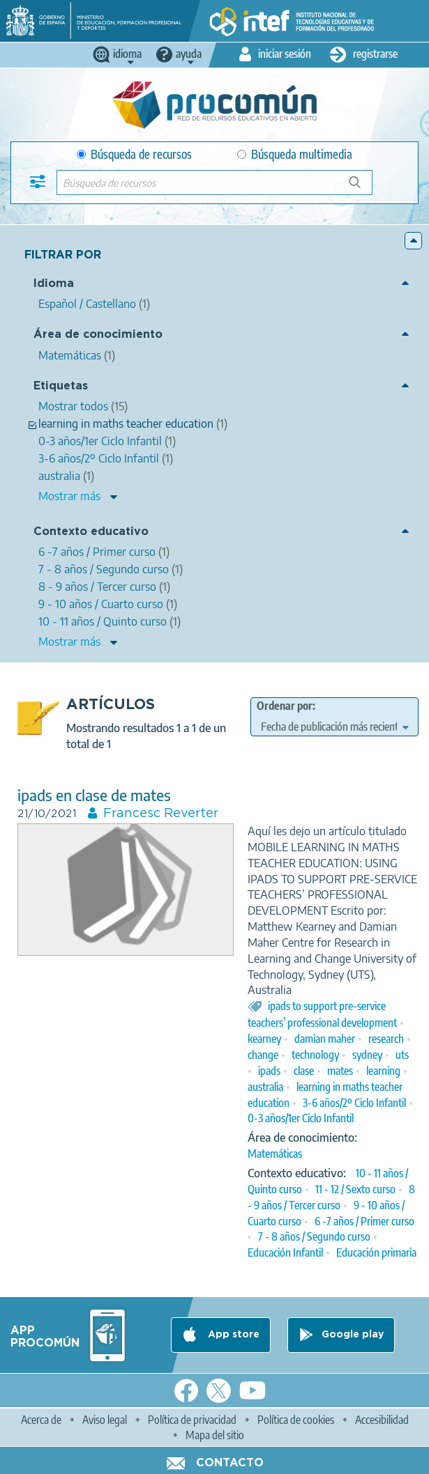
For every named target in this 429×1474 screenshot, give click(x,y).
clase (304, 1071)
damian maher (324, 1039)
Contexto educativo (91, 532)
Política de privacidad (192, 1420)
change (263, 1055)
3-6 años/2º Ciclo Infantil (354, 1103)
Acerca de (41, 1420)
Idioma (53, 284)
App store (232, 1335)
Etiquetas (60, 386)
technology (315, 1055)
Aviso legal (104, 1420)
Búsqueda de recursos (134, 154)
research (386, 1039)
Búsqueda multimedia (294, 154)
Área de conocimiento (98, 334)
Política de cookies (295, 1420)
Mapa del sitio (215, 1435)
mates (340, 1071)
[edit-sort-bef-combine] (335, 726)
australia (265, 1087)
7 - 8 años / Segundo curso (314, 1236)
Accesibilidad (382, 1420)
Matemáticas (275, 1154)
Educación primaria (376, 1252)
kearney (264, 1039)
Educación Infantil (285, 1252)
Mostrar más (69, 496)
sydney (367, 1055)
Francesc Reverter (160, 813)
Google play (353, 1335)
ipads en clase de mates (94, 795)
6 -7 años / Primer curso (364, 1221)
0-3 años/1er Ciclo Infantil (301, 1118)
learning (383, 1071)
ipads (269, 1071)
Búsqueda (362, 187)
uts (402, 1055)
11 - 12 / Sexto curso (355, 1189)
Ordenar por (285, 706)
